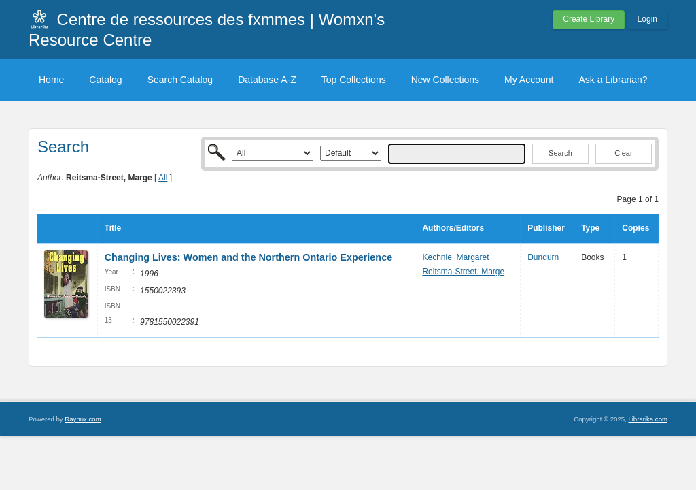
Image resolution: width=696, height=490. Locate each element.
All (162, 177)
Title (113, 228)
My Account (528, 79)
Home (51, 79)
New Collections (445, 79)
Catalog (105, 79)
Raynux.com (83, 419)
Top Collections (353, 79)
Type (590, 228)
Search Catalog (180, 79)
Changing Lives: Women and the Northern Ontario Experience (249, 257)
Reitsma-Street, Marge (463, 271)
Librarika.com (647, 419)
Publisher (546, 228)
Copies (635, 228)
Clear (623, 153)
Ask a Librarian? (612, 79)
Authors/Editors (453, 228)
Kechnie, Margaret (455, 257)
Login (647, 19)
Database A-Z (267, 79)
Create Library (588, 19)
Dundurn (543, 257)
